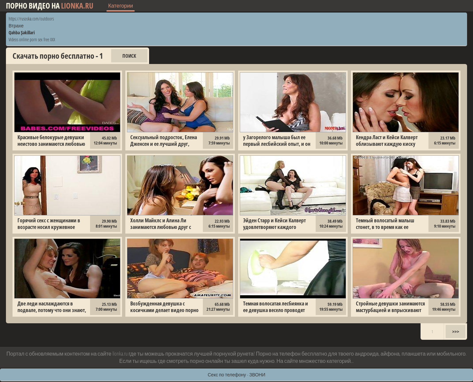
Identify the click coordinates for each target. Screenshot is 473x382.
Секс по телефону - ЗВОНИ (237, 374)
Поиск (129, 55)
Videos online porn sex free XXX (32, 39)
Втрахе (16, 25)
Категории (120, 5)
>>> (455, 331)
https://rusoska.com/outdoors (31, 19)
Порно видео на (49, 6)
